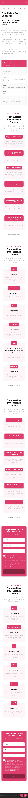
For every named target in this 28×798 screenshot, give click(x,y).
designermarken (10, 351)
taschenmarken (14, 670)
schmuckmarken (14, 613)
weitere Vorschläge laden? (14, 234)
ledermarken (14, 372)
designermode (14, 311)
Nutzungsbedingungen (10, 557)
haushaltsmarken (14, 329)
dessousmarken (14, 632)
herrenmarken (14, 293)
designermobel (14, 651)
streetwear (14, 689)
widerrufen (12, 566)
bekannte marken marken (14, 348)
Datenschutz (15, 555)
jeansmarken (14, 708)
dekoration (14, 274)
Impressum (12, 795)
